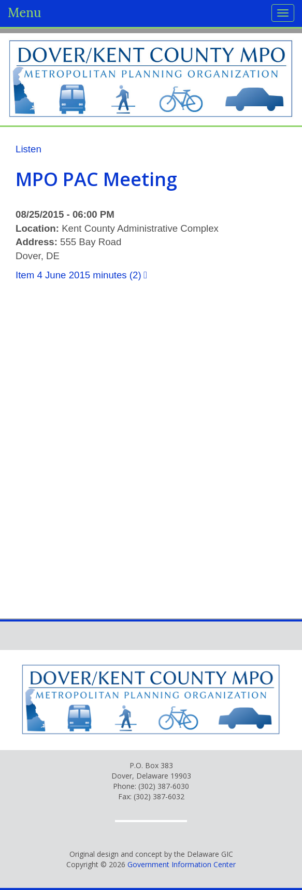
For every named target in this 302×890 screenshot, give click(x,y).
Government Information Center (181, 864)
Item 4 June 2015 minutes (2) (78, 275)
